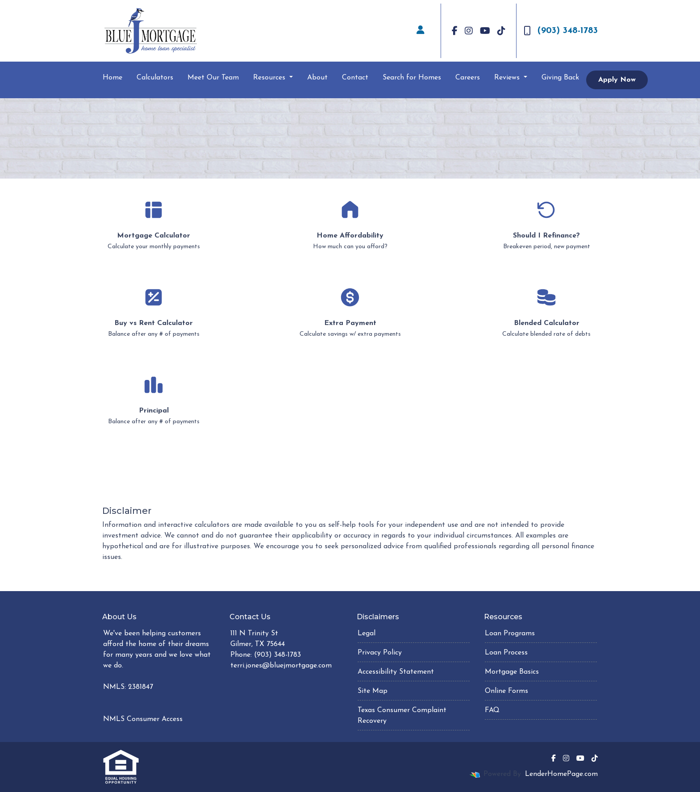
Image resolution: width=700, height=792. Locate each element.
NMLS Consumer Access (143, 719)
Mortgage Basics (512, 671)
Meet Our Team (213, 77)
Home (112, 77)
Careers (467, 77)
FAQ (492, 710)
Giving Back (560, 77)
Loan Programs (510, 633)
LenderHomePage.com (561, 774)
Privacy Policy (380, 652)
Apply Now (617, 79)
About (317, 77)
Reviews (508, 77)
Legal (366, 633)
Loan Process (506, 652)
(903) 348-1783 (561, 30)
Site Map (373, 691)
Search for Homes (412, 77)
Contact (355, 77)
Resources (270, 77)
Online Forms (506, 691)
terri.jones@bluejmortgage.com (281, 665)
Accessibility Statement (396, 671)
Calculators (155, 77)
